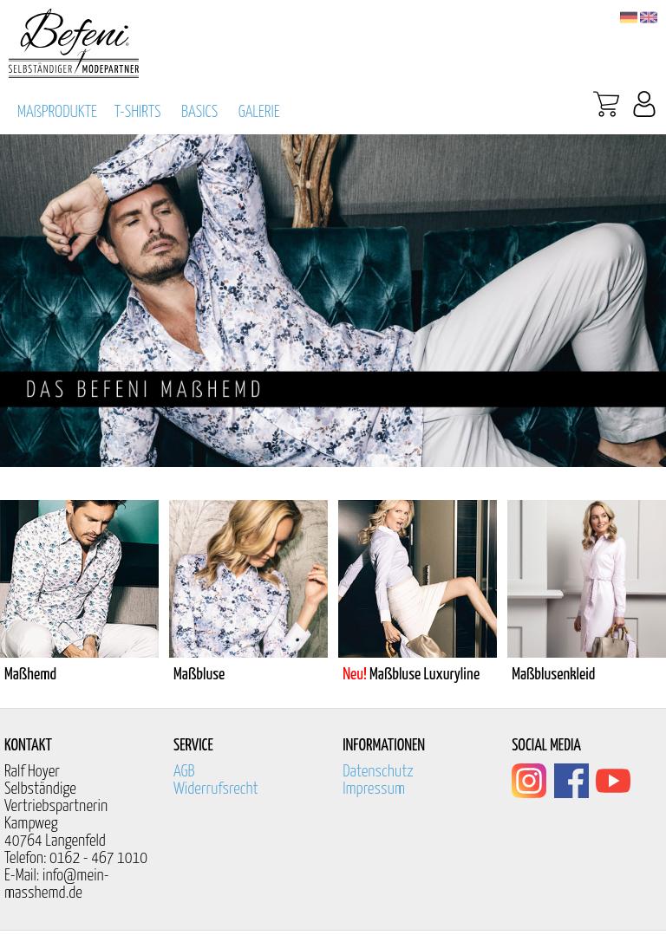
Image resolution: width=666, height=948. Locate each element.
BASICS (199, 112)
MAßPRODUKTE (57, 112)
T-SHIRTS (137, 112)
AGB (184, 771)
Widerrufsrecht (215, 789)
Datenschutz (378, 771)
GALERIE (259, 112)
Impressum (374, 789)
